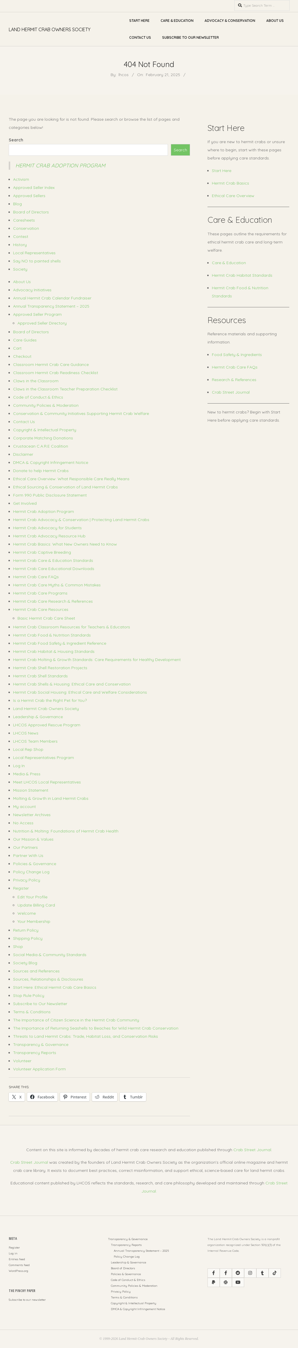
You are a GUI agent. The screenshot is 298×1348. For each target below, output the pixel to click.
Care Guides (25, 340)
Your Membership (33, 921)
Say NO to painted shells (37, 261)
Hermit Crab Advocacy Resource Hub (49, 536)
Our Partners (25, 847)
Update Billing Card (36, 905)
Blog (17, 203)
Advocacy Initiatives (32, 289)
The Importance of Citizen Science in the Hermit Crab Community (76, 1020)
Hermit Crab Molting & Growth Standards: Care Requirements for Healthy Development (97, 659)
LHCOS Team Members (35, 741)
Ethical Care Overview (233, 195)
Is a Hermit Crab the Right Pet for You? (50, 700)
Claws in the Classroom (35, 380)
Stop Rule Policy (28, 995)
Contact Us (140, 37)
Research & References (234, 379)
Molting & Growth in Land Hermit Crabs (50, 798)
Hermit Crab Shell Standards (40, 676)
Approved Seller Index (34, 187)
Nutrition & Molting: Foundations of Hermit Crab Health (65, 831)
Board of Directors (31, 212)
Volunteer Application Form (39, 1069)
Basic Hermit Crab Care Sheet (46, 618)
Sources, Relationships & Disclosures (48, 979)
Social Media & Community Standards (49, 954)
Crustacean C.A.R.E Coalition (40, 446)
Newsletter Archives (32, 814)
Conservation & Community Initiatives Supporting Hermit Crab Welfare (81, 413)
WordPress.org (18, 1271)
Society (20, 269)
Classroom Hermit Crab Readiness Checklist (55, 372)
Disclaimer (23, 454)
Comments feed (19, 1265)
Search (16, 140)
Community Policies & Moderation (46, 405)
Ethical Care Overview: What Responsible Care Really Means (71, 478)
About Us (275, 20)
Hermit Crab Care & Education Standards (53, 560)
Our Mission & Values (33, 839)
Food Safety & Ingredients (237, 354)
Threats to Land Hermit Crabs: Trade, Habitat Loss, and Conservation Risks (85, 1036)
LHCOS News (25, 733)
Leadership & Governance (38, 716)
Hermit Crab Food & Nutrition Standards (52, 635)
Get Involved (25, 503)
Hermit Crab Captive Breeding (42, 552)
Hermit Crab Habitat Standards (242, 275)
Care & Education (177, 20)
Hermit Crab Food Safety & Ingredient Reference (59, 643)
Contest (20, 236)
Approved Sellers (29, 195)
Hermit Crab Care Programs (40, 593)
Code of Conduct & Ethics (38, 397)
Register (21, 888)
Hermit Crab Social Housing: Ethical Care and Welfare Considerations (80, 692)
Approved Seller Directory (42, 323)
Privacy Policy (26, 880)
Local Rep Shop (28, 749)
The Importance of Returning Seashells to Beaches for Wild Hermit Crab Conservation (95, 1028)
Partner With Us (28, 855)
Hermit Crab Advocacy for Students (47, 527)
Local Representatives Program (43, 757)
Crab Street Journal (231, 392)
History (20, 244)
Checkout (22, 356)
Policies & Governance (34, 863)
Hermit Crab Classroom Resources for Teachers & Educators (71, 627)
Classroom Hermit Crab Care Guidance (51, 364)
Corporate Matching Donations (43, 438)
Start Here (139, 20)
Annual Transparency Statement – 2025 (51, 306)
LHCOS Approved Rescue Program (46, 725)
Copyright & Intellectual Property (44, 429)
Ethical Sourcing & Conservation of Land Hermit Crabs (65, 487)
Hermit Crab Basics (230, 183)
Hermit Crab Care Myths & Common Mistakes (57, 585)
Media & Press (26, 773)
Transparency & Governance (40, 1044)
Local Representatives (34, 252)
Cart (17, 348)
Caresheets (24, 220)
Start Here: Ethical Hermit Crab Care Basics (54, 987)
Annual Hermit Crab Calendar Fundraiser (52, 298)
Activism (21, 179)
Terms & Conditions (32, 1011)
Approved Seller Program (37, 314)
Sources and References (36, 971)
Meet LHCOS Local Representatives (47, 782)
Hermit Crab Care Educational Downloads (53, 568)
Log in (13, 1253)
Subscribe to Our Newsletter (190, 37)
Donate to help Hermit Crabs (41, 470)
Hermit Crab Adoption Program (60, 165)
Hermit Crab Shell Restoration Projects (50, 667)
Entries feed (17, 1259)
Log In (19, 765)
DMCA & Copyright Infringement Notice (50, 462)
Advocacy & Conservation (230, 20)
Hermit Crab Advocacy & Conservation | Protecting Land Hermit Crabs (81, 519)
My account (24, 806)
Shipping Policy (27, 938)
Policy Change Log (31, 871)
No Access (23, 822)
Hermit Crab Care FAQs (36, 576)
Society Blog (25, 962)
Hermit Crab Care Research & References (53, 601)
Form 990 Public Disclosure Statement (50, 495)
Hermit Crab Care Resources (40, 609)
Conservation (26, 228)
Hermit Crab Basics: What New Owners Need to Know (65, 544)
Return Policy (25, 930)
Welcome (26, 913)
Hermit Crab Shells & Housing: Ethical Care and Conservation (72, 684)
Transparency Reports (34, 1052)
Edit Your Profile (32, 897)
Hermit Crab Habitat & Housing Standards (54, 651)
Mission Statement (30, 790)
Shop (18, 946)
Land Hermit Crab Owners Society (46, 708)
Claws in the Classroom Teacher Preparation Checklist (65, 389)
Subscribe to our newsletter (27, 1300)
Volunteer (22, 1060)
